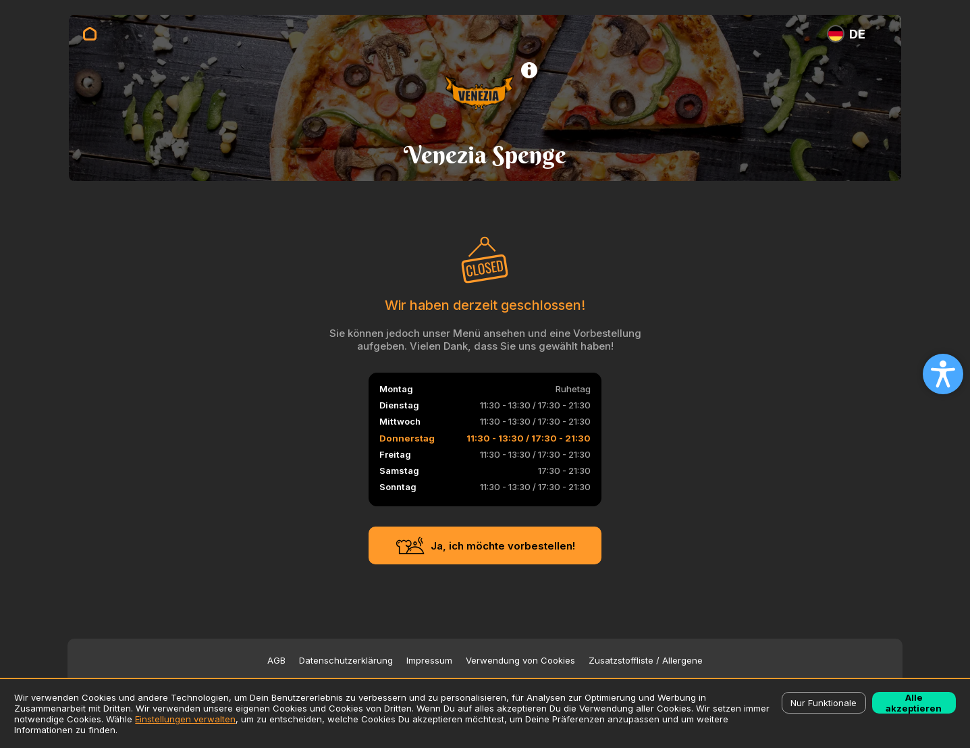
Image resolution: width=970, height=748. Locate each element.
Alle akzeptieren (914, 703)
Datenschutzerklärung (346, 661)
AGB (276, 661)
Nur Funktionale (823, 702)
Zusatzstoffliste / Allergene (646, 661)
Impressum (429, 661)
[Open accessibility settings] (943, 374)
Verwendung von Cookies (520, 661)
